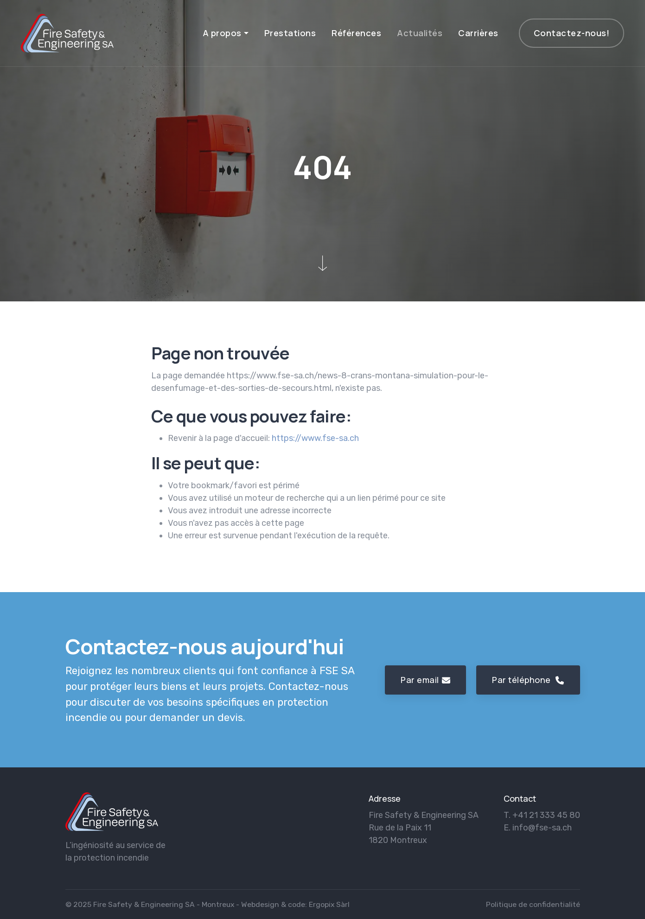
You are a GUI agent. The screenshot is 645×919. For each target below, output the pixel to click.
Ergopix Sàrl (329, 904)
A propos (222, 32)
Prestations (290, 32)
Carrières (478, 32)
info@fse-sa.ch (542, 828)
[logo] (111, 811)
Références (356, 32)
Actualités (419, 32)
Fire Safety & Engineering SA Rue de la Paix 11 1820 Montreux (424, 827)
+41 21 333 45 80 (546, 815)
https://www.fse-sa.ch (315, 438)
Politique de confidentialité (533, 904)
